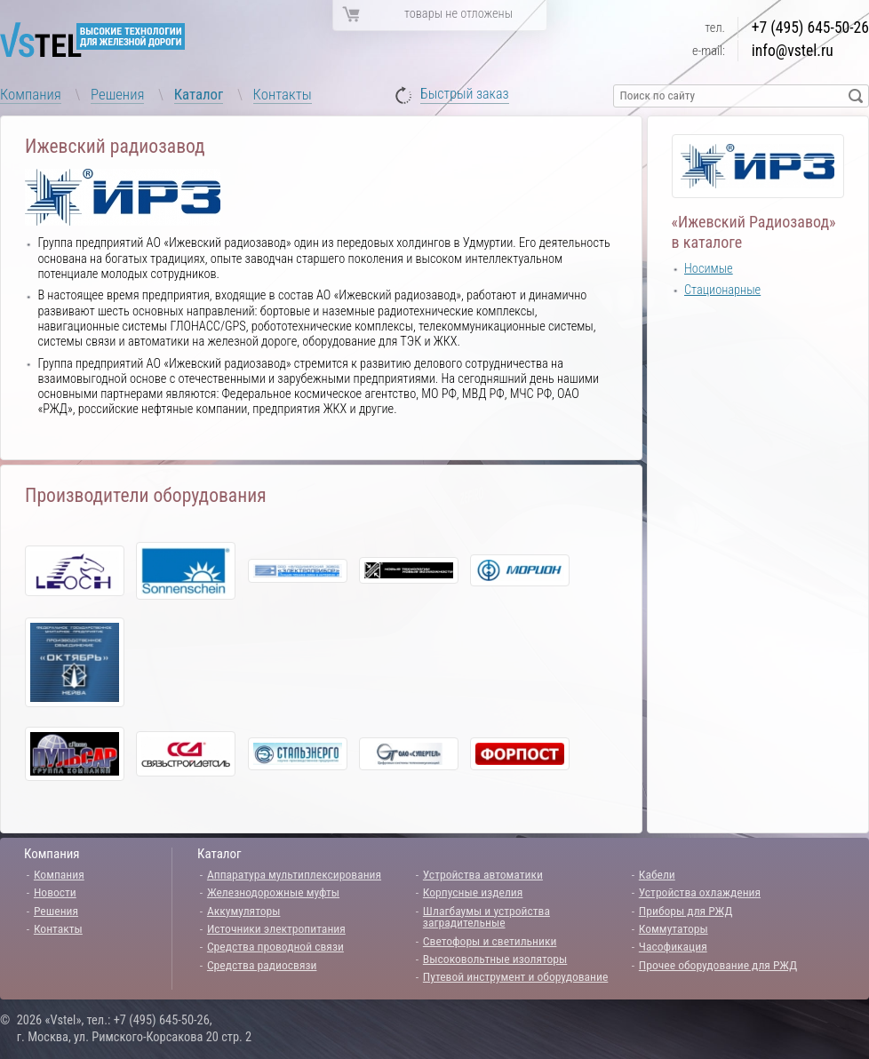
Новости (55, 892)
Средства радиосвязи (262, 965)
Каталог (199, 94)
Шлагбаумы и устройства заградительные (486, 917)
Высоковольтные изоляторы (495, 959)
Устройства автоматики (483, 874)
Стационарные (722, 290)
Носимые (708, 268)
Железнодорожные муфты (273, 892)
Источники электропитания (276, 928)
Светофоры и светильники (490, 941)
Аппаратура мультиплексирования (294, 874)
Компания (30, 94)
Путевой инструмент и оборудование (515, 976)
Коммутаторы (673, 928)
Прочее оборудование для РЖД (718, 965)
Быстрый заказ (464, 94)
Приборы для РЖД (686, 911)
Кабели (657, 874)
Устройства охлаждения (700, 892)
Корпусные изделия (472, 892)
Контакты (282, 94)
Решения (117, 94)
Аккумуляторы (244, 911)
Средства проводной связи (275, 946)
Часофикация (673, 946)
